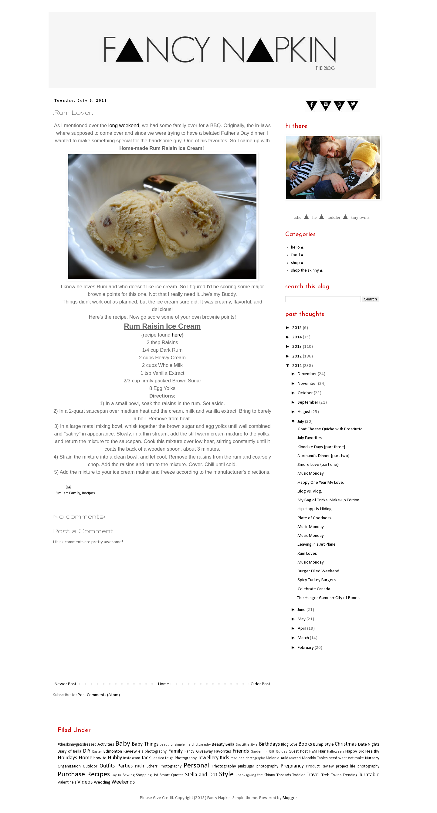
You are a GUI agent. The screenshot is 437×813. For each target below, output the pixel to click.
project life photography (357, 766)
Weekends (123, 782)
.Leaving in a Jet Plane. (317, 544)
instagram (131, 758)
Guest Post (298, 752)
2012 (297, 356)
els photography (152, 752)
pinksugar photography (258, 766)
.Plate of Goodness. (314, 518)
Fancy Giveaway (198, 752)
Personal (197, 765)
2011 (297, 366)
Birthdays (269, 744)
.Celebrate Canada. (314, 589)
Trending (350, 775)
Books (305, 744)
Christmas (346, 744)
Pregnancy (292, 766)
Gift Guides (278, 752)
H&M (313, 752)
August (304, 412)
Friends (240, 751)
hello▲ (297, 247)
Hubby (115, 758)
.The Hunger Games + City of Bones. (328, 598)
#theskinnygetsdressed (77, 745)
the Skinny (266, 775)
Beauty (218, 744)
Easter (97, 752)
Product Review (320, 766)
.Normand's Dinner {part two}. (324, 456)
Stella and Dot (201, 775)
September (308, 402)
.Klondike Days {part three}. (321, 447)
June (302, 610)
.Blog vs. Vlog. (309, 491)
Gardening (259, 752)
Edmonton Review (120, 751)
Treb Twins (331, 775)
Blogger (290, 798)
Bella (229, 744)
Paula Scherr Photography (158, 766)
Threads (283, 775)
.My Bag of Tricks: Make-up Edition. (328, 500)
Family (74, 493)
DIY (86, 751)
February (306, 647)
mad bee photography (248, 758)
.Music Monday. (310, 473)
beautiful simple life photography (185, 745)
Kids (224, 758)
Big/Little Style (246, 745)
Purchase (71, 774)
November (308, 383)
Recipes (88, 493)
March (304, 638)
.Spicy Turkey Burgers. (317, 580)
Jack (146, 758)
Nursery (372, 758)
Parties (125, 766)
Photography (224, 766)
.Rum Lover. (307, 553)
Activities (105, 744)
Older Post (260, 684)
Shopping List (147, 775)
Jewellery (208, 758)
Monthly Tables (315, 758)
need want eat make (346, 758)
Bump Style (323, 744)
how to (100, 758)
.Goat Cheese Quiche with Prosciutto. (330, 429)
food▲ (297, 255)
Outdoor (90, 766)
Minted (295, 758)
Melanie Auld (277, 758)
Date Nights (368, 744)
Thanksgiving (246, 775)
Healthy (372, 751)
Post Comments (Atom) (99, 695)
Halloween (335, 752)
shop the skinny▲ (307, 270)
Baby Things (145, 744)
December (308, 374)
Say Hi (116, 775)
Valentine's (67, 782)
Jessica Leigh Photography (174, 758)
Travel (313, 775)
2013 (297, 346)
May (302, 619)
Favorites (222, 751)
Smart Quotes (172, 775)
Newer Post (65, 684)
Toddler (298, 775)
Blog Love (289, 745)
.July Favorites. (310, 438)
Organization (69, 766)
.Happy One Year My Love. (320, 482)
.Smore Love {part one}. (318, 464)
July (301, 421)
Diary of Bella (69, 752)
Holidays (67, 758)
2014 (297, 337)
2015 (297, 328)
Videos (85, 782)
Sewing (128, 775)
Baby (122, 743)
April (302, 628)
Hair (322, 751)
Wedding (102, 782)
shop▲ (297, 263)
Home (163, 684)
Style (226, 774)
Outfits (107, 766)
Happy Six (354, 751)
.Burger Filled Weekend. (318, 571)
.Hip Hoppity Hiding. (315, 509)
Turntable (369, 775)
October (306, 393)
